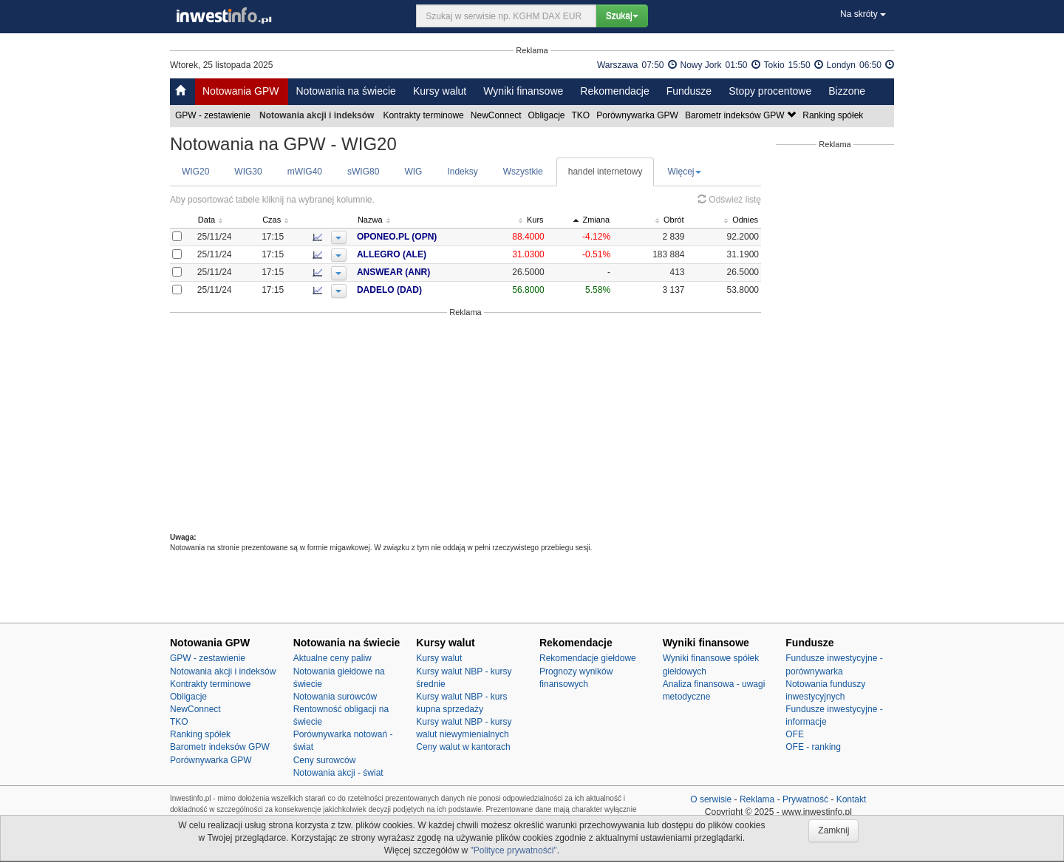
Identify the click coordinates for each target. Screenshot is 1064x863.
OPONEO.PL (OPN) (424, 236)
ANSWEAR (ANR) (420, 272)
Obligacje (548, 115)
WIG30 (248, 171)
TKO (582, 115)
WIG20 (195, 171)
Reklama (757, 799)
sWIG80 (363, 171)
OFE (794, 734)
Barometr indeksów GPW (741, 115)
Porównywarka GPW (638, 115)
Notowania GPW (240, 91)
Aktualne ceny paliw (332, 658)
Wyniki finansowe (523, 91)
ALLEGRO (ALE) (419, 254)
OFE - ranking (813, 747)
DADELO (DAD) (416, 290)
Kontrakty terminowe (424, 115)
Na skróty (863, 14)
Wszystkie (523, 171)
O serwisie (711, 799)
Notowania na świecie (345, 91)
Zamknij (833, 830)
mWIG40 (304, 171)
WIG (413, 171)
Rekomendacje (614, 91)
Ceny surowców (324, 760)
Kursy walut (439, 91)
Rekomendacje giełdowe (587, 658)
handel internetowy (605, 171)
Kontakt (851, 799)
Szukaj (622, 15)
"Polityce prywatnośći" (513, 850)
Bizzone (846, 91)
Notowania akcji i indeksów (223, 671)
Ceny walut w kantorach (463, 747)
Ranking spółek (834, 115)
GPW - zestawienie (213, 115)
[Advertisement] (465, 424)
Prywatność (805, 799)
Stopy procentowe (770, 91)
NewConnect (497, 115)
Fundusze (689, 91)
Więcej (684, 171)
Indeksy (462, 171)
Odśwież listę (729, 199)
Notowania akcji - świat (338, 773)
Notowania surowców (335, 696)
